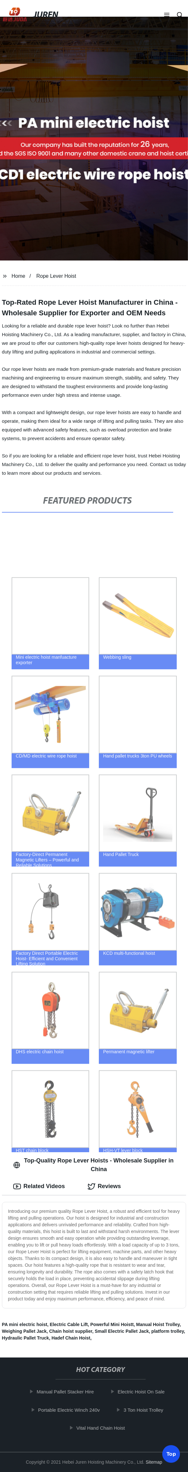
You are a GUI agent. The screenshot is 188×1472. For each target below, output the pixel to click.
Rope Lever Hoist (56, 276)
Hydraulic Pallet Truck (25, 1337)
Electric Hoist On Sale (143, 1391)
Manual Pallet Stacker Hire (67, 1391)
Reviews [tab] (104, 1186)
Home (18, 276)
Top (171, 1455)
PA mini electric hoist (24, 1324)
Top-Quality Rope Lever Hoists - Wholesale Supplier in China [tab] (93, 1164)
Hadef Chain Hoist (71, 1337)
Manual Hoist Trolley (158, 1324)
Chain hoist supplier (70, 1331)
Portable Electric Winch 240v (71, 1410)
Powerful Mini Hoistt (112, 1324)
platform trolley (167, 1331)
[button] (167, 15)
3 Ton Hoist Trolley (145, 1410)
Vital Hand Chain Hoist (102, 1428)
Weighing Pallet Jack (24, 1331)
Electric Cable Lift (69, 1324)
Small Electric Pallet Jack (122, 1331)
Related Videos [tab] (39, 1186)
